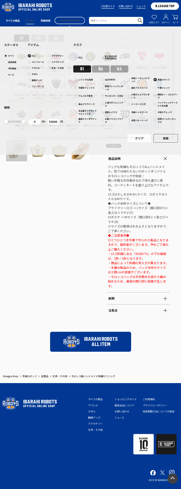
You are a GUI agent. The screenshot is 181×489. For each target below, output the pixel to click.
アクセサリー (95, 423)
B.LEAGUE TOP (164, 6)
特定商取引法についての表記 (158, 411)
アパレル (93, 405)
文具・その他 (95, 429)
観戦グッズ (94, 417)
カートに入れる (145, 122)
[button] (11, 93)
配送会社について (124, 405)
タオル (91, 411)
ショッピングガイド (126, 399)
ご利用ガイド (107, 6)
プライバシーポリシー (155, 405)
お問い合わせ (125, 6)
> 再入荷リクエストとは (122, 136)
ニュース (141, 6)
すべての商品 (95, 399)
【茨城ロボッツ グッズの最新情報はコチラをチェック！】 (90, 31)
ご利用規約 (149, 399)
